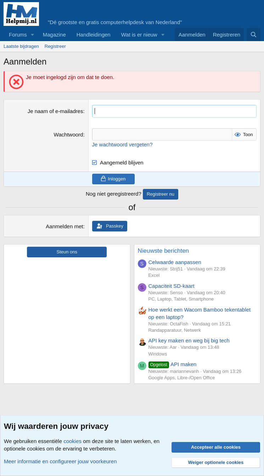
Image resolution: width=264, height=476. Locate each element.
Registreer (55, 46)
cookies (72, 441)
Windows (157, 353)
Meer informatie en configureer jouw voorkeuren (60, 461)
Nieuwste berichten (163, 250)
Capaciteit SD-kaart (171, 286)
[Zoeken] (253, 34)
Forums (18, 35)
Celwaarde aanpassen (174, 262)
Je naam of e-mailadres (55, 111)
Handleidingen (94, 35)
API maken (172, 364)
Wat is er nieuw (139, 35)
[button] (33, 34)
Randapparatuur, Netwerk (174, 330)
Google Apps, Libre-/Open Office (181, 377)
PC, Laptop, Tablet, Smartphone (181, 299)
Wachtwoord (68, 134)
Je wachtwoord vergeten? (122, 144)
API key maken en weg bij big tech (189, 340)
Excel (154, 275)
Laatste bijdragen (21, 46)
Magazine (54, 35)
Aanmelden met (64, 226)
